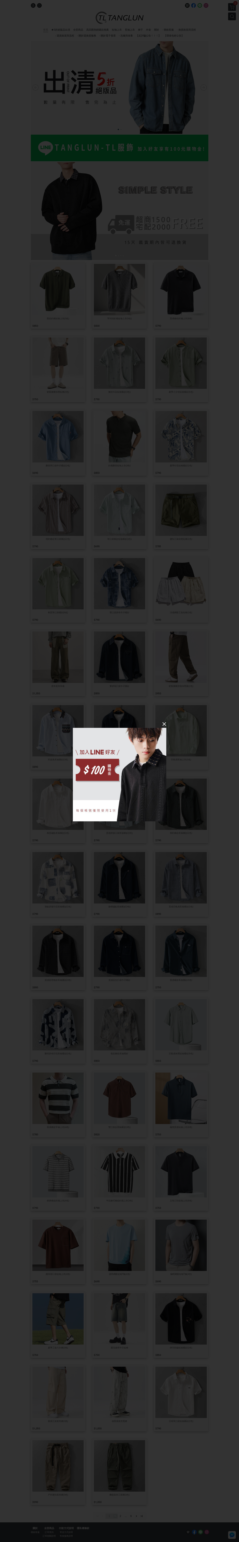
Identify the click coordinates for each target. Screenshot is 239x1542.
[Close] (164, 724)
